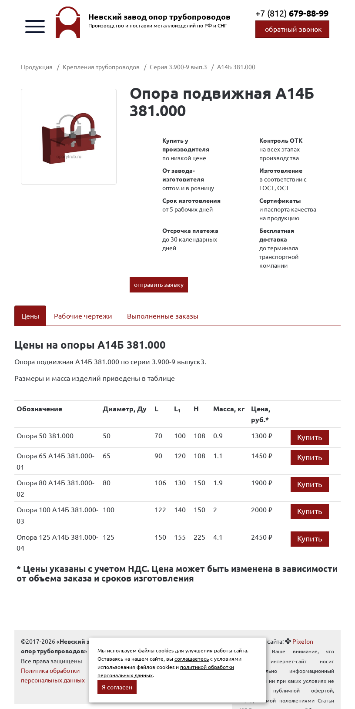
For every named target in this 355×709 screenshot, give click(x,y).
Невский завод (159, 16)
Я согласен (117, 687)
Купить (309, 436)
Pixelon (302, 641)
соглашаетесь (191, 658)
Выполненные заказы (162, 315)
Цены (30, 315)
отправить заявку (159, 284)
